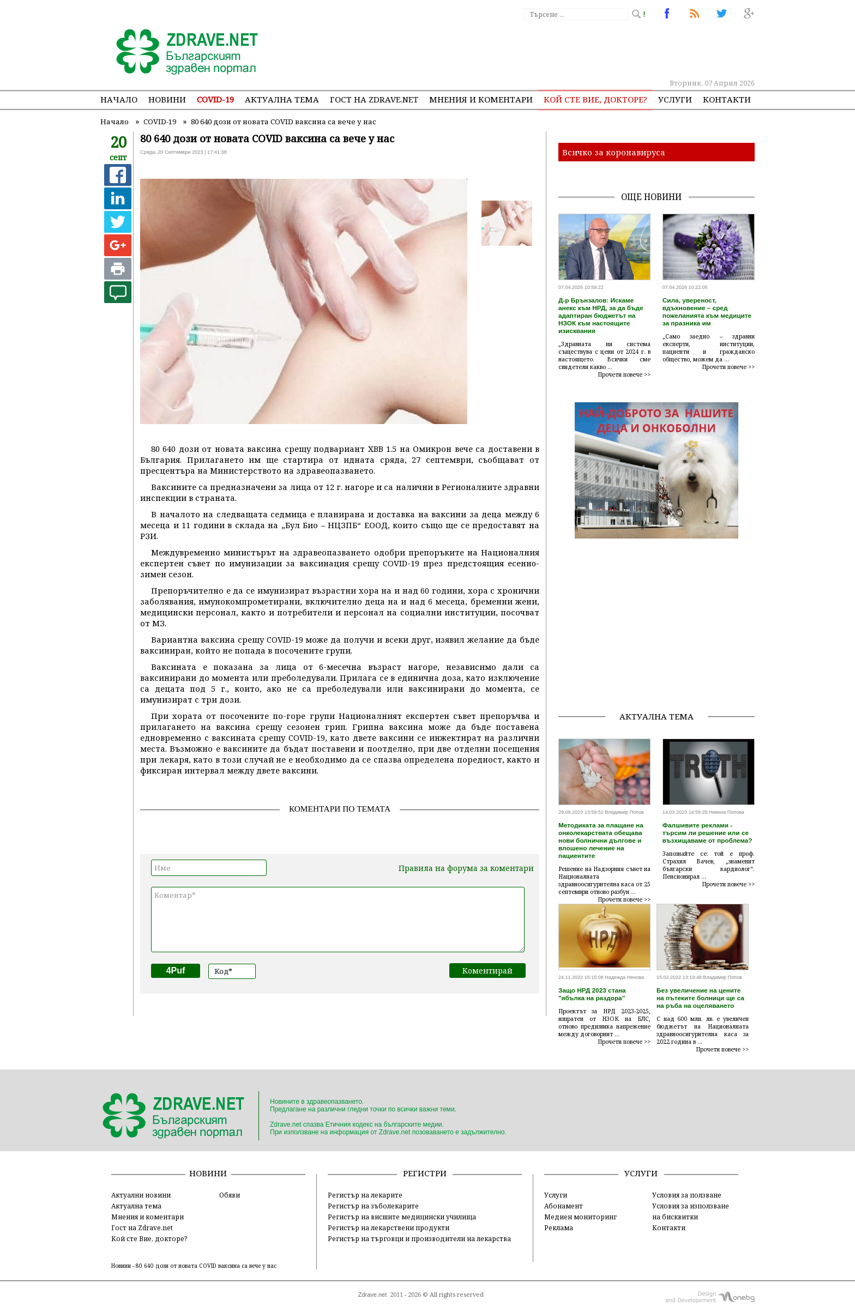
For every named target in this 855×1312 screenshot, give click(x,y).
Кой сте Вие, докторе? (595, 99)
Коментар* (338, 919)
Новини (167, 99)
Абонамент (563, 1205)
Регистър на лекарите (365, 1194)
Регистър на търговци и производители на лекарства (419, 1238)
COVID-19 (215, 99)
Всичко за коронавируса (613, 152)
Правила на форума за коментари (466, 868)
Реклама (558, 1227)
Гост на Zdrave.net (142, 1227)
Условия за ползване (686, 1194)
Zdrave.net (372, 1294)
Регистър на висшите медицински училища (402, 1216)
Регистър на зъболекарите (373, 1205)
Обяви (229, 1194)
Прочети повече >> (624, 374)
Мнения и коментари (481, 99)
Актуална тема (282, 99)
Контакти (727, 99)
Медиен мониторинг (580, 1216)
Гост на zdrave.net (374, 99)
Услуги (675, 99)
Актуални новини (141, 1194)
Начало (118, 99)
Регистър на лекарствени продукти (388, 1227)
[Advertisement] (555, 49)
